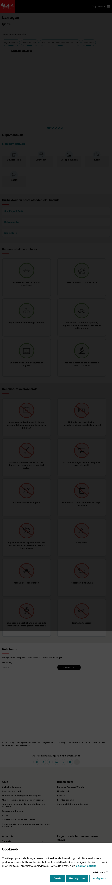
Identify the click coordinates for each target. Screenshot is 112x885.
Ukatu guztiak (77, 879)
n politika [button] (86, 865)
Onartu (59, 879)
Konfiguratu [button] (101, 879)
